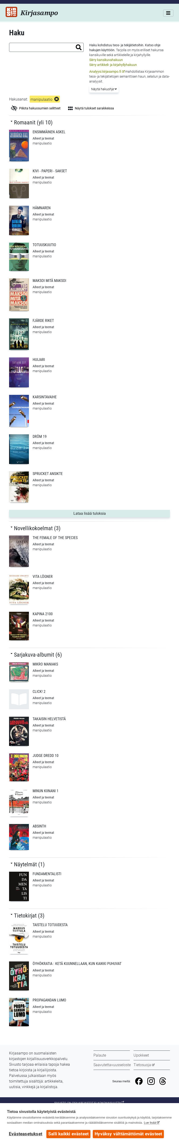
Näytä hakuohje (104, 89)
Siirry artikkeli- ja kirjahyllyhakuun (113, 65)
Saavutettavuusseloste (112, 1065)
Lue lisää (150, 1122)
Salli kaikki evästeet (68, 1134)
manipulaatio (41, 99)
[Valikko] (168, 13)
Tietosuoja (142, 1065)
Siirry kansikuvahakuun (106, 60)
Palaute (99, 1055)
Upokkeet (141, 1055)
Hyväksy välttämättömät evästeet (128, 1134)
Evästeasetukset (25, 1134)
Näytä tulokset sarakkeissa (91, 108)
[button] (79, 47)
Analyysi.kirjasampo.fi (105, 71)
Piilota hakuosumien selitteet (36, 108)
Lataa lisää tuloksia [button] (98, 513)
